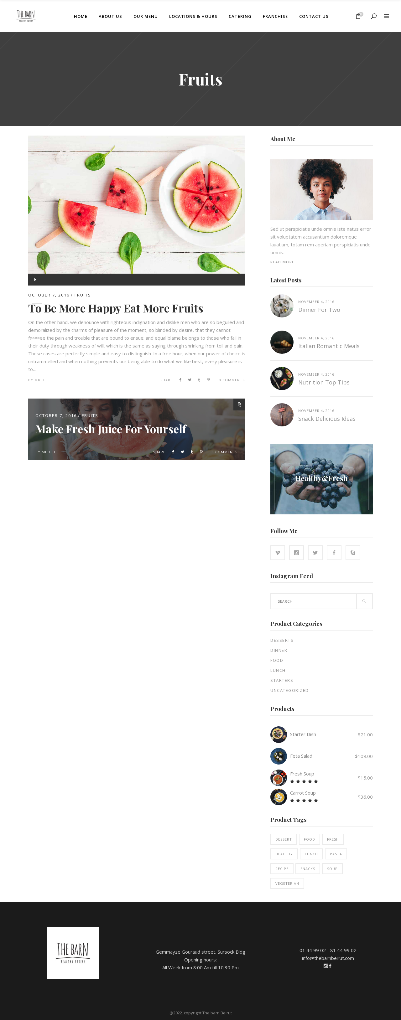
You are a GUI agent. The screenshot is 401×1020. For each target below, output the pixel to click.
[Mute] (35, 327)
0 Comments (232, 380)
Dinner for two (319, 309)
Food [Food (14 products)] (309, 839)
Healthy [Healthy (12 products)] (284, 854)
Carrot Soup (303, 793)
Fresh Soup (302, 773)
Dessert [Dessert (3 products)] (283, 839)
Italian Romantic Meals (329, 346)
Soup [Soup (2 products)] (332, 868)
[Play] (34, 280)
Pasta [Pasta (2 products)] (336, 854)
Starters (281, 680)
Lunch (278, 670)
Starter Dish (303, 734)
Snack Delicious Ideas (327, 418)
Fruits (90, 415)
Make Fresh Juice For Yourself (110, 428)
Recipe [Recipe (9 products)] (282, 868)
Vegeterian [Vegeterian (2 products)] (287, 883)
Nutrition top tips (324, 382)
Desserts (282, 640)
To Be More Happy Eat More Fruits (115, 308)
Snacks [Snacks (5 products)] (307, 868)
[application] (136, 280)
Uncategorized (289, 690)
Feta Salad (301, 756)
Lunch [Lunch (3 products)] (311, 854)
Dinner (278, 650)
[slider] (37, 303)
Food (276, 660)
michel (41, 380)
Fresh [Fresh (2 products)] (333, 839)
